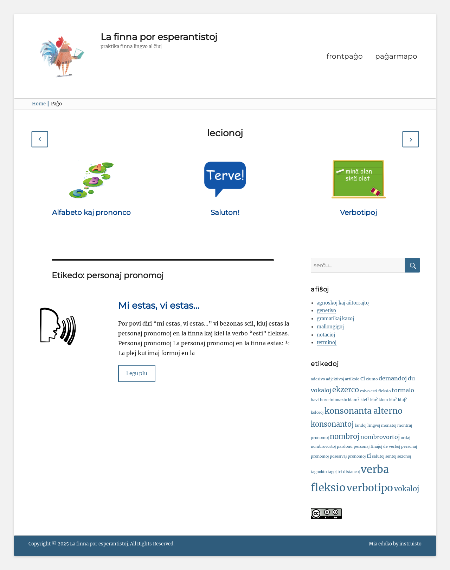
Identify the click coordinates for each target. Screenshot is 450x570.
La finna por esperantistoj (159, 36)
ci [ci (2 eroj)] (362, 378)
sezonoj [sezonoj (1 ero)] (404, 456)
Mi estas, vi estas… (158, 305)
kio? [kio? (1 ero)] (374, 400)
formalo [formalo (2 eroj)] (403, 390)
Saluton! (225, 212)
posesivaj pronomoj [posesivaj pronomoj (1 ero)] (348, 456)
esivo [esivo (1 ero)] (364, 391)
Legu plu (136, 373)
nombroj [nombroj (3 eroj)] (344, 436)
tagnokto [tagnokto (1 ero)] (319, 472)
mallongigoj (330, 327)
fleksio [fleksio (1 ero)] (384, 391)
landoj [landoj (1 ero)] (360, 425)
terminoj (326, 343)
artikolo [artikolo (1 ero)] (352, 379)
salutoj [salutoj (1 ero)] (378, 456)
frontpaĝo (345, 56)
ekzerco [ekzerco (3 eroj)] (345, 389)
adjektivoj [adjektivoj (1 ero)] (335, 379)
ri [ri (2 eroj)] (369, 455)
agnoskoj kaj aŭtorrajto (343, 303)
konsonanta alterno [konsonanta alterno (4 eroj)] (363, 411)
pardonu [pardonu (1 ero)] (345, 446)
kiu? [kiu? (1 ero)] (393, 400)
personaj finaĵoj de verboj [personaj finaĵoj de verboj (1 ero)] (377, 446)
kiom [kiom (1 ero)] (383, 400)
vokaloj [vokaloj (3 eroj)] (406, 488)
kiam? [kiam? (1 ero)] (353, 400)
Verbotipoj (358, 212)
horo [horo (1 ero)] (324, 400)
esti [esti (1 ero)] (374, 391)
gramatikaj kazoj (335, 319)
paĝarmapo (396, 56)
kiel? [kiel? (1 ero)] (364, 400)
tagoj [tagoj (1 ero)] (332, 472)
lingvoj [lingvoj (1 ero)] (373, 425)
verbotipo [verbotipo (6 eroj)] (370, 488)
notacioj (326, 335)
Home (41, 104)
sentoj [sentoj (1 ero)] (390, 456)
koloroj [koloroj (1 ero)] (317, 412)
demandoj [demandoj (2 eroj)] (393, 378)
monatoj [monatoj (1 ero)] (388, 425)
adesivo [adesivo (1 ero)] (318, 379)
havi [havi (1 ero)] (315, 400)
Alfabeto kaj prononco (91, 212)
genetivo (326, 311)
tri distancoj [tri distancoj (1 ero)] (349, 472)
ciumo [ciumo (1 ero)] (372, 379)
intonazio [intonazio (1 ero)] (338, 400)
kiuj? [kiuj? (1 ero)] (402, 400)
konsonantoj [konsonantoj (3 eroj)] (332, 424)
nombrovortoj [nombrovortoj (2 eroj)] (380, 436)
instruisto (410, 544)
